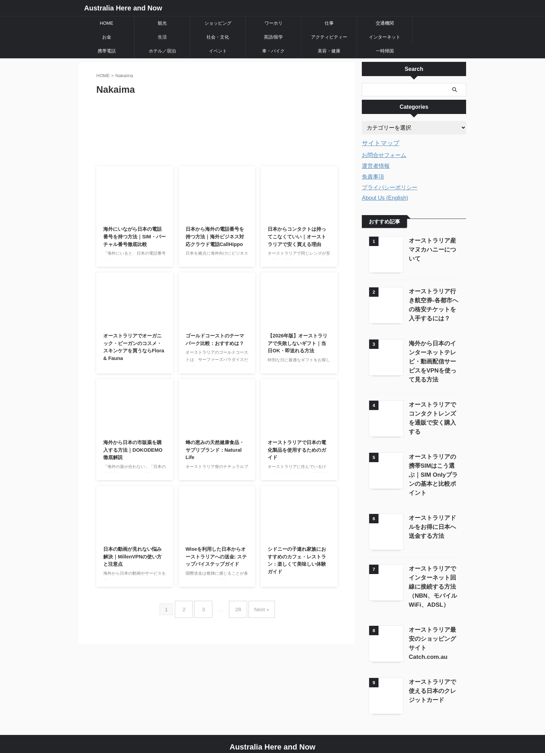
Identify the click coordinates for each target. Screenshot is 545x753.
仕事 (329, 23)
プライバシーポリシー (389, 186)
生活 (162, 37)
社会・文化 (217, 37)
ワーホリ (274, 23)
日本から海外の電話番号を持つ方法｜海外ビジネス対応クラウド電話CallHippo (215, 236)
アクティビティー (329, 37)
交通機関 (385, 23)
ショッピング (217, 23)
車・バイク (273, 51)
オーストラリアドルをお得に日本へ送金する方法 (432, 514)
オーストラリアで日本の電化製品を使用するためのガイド (297, 450)
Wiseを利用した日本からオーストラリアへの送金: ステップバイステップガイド (216, 556)
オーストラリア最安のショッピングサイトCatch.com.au (432, 625)
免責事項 (373, 176)
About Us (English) (385, 197)
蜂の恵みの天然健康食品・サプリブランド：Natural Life (215, 450)
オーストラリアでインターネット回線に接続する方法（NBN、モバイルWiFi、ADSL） (432, 573)
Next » (256, 606)
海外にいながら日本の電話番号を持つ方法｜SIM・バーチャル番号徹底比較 (134, 236)
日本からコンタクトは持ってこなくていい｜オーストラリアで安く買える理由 (297, 236)
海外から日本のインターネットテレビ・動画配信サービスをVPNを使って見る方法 (432, 360)
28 (236, 606)
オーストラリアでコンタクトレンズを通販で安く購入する (432, 412)
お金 (106, 37)
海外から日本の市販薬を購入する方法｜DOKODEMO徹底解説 (132, 450)
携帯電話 (107, 51)
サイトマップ (377, 143)
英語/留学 (273, 37)
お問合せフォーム (384, 154)
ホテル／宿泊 (162, 51)
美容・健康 (329, 51)
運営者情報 (376, 165)
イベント (218, 51)
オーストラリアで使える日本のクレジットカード (432, 675)
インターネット (384, 37)
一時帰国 (385, 51)
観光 (162, 23)
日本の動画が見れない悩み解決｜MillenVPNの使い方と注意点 (132, 556)
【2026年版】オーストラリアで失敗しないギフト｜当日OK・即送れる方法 (297, 343)
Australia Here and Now (123, 8)
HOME (106, 23)
